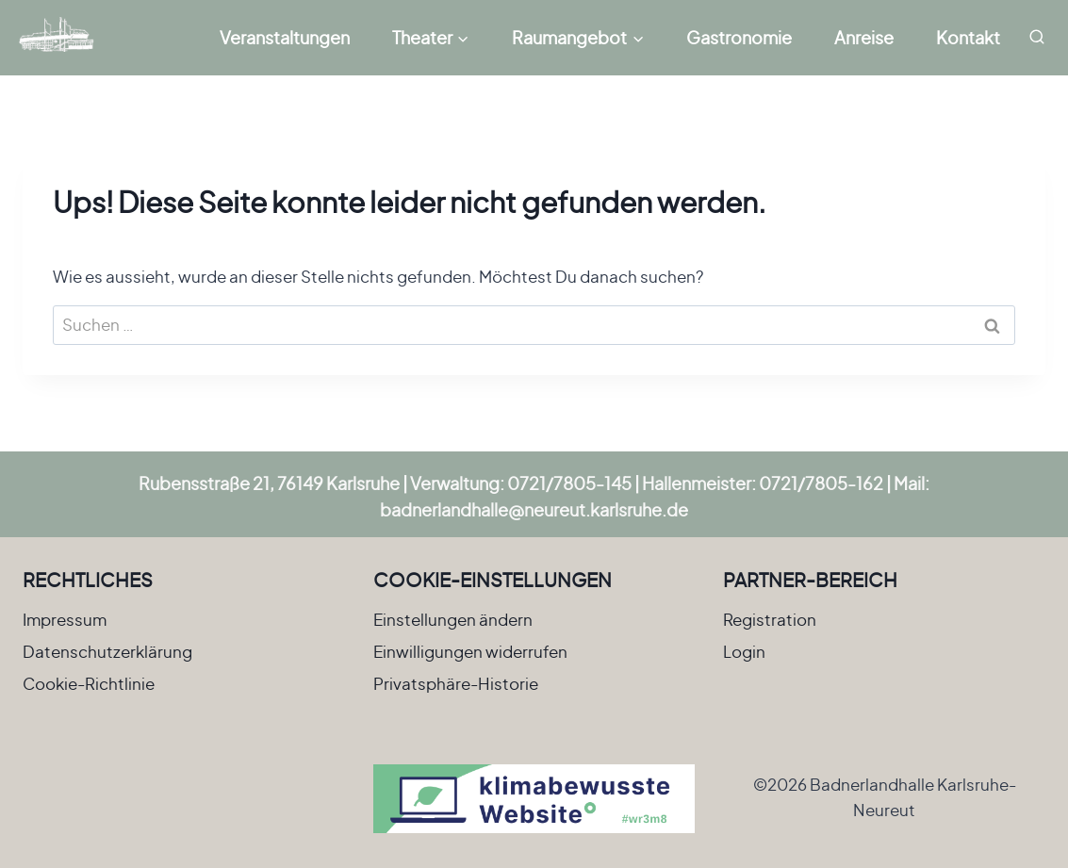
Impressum (65, 619)
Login (744, 651)
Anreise (864, 37)
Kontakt (968, 37)
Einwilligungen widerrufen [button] (470, 651)
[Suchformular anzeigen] (1037, 38)
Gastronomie (739, 37)
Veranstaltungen (285, 37)
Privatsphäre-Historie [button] (455, 683)
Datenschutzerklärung (107, 651)
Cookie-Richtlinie (89, 683)
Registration (769, 619)
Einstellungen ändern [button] (453, 619)
